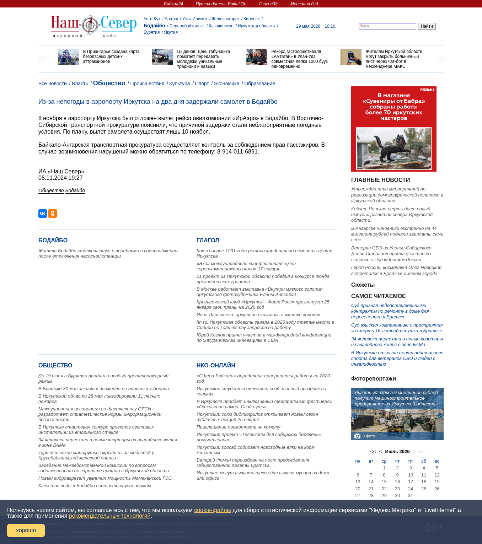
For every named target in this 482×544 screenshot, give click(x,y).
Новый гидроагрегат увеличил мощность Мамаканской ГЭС (105, 478)
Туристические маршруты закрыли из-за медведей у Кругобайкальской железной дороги (96, 455)
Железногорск (225, 18)
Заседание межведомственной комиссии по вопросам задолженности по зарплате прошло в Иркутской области (103, 468)
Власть (80, 83)
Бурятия (152, 32)
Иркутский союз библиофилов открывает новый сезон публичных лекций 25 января (257, 416)
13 (357, 481)
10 (410, 475)
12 (436, 475)
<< (373, 451)
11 (423, 475)
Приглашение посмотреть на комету (238, 427)
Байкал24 (173, 3)
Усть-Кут (152, 18)
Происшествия (147, 83)
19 (436, 481)
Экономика (226, 83)
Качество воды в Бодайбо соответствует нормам (94, 485)
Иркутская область (256, 25)
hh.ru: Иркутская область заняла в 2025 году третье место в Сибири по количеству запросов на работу (265, 324)
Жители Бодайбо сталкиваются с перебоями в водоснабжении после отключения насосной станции (107, 253)
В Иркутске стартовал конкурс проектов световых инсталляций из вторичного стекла (96, 429)
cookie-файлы (212, 510)
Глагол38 (268, 3)
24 (410, 488)
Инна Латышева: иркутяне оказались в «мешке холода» (259, 314)
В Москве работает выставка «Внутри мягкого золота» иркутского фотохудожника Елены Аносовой (260, 291)
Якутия (171, 32)
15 (384, 481)
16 (397, 481)
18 (423, 481)
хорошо (26, 530)
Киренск (251, 18)
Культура (179, 83)
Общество (109, 83)
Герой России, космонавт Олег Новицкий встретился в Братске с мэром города (396, 270)
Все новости (52, 83)
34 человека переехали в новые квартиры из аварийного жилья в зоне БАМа (397, 341)
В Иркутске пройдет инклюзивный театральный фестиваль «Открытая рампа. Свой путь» (264, 404)
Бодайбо (154, 25)
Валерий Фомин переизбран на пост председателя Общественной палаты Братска (253, 462)
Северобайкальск (187, 25)
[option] (100, 57)
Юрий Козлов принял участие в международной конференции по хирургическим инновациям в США (264, 337)
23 (397, 488)
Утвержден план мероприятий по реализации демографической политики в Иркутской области (397, 194)
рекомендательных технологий (110, 516)
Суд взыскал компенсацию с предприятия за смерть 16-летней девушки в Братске (397, 327)
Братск (171, 18)
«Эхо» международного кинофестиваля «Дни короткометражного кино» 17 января (246, 266)
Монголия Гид (304, 3)
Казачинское (221, 25)
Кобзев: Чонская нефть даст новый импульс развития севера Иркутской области (392, 214)
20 (357, 488)
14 (370, 481)
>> (422, 451)
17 (410, 481)
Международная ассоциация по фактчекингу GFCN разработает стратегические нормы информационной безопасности (100, 414)
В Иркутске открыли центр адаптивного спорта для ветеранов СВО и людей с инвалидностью (397, 358)
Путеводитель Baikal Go (221, 3)
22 (384, 488)
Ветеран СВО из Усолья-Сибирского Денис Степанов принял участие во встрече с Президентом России (391, 253)
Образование (259, 83)
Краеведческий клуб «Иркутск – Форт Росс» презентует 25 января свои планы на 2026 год (263, 304)
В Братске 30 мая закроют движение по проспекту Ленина (103, 388)
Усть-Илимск (194, 18)
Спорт (202, 83)
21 (370, 488)
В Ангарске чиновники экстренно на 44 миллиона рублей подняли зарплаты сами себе (397, 234)
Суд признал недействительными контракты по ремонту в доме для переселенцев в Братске (390, 311)
